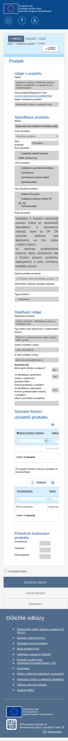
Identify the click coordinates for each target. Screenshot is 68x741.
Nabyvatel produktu (25, 316)
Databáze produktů (26, 43)
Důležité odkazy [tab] (35, 582)
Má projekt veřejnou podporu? (30, 368)
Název (18, 77)
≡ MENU (16, 38)
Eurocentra (23, 668)
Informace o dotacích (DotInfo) (34, 654)
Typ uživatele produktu (26, 188)
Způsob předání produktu (28, 273)
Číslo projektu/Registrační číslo (31, 92)
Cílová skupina (22, 162)
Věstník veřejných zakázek (32, 684)
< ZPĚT (51, 48)
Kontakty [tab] (35, 604)
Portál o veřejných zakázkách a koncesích (40, 673)
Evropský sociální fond (29, 659)
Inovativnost (21, 541)
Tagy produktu (22, 294)
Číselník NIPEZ (25, 690)
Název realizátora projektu (28, 99)
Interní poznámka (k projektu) (30, 398)
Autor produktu (22, 131)
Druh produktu (22, 148)
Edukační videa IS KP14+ (31, 638)
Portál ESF (31, 38)
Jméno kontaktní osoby (27, 344)
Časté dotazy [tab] (35, 593)
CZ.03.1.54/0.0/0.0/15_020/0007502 (33, 96)
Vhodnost (19, 548)
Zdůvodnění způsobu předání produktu (35, 283)
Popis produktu (22, 212)
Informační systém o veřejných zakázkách (40, 679)
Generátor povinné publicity (32, 643)
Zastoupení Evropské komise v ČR (36, 663)
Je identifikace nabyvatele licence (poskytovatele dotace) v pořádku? (30, 391)
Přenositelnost (22, 554)
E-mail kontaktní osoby (26, 354)
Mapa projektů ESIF (28, 648)
